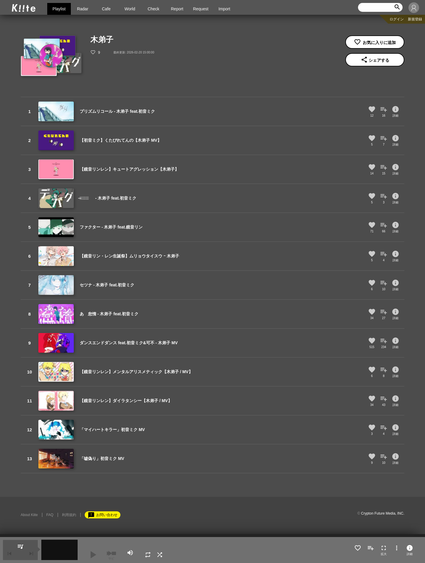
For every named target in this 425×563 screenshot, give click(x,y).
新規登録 (415, 19)
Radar (82, 8)
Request (200, 8)
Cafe (106, 8)
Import (224, 8)
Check (153, 8)
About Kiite (29, 515)
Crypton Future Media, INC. (382, 513)
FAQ (49, 515)
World (130, 8)
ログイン (397, 19)
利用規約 (69, 515)
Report (177, 8)
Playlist (59, 8)
